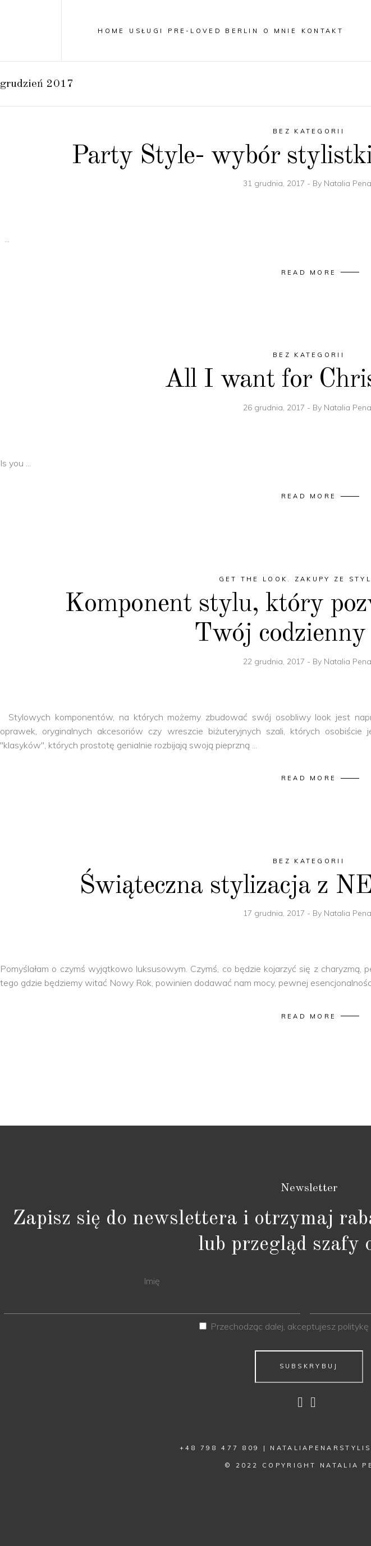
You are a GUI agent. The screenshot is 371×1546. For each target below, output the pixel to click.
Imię (152, 1280)
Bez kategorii (309, 131)
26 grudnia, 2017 (275, 407)
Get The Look (253, 579)
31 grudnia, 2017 (275, 183)
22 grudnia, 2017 (275, 661)
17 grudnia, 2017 (275, 913)
